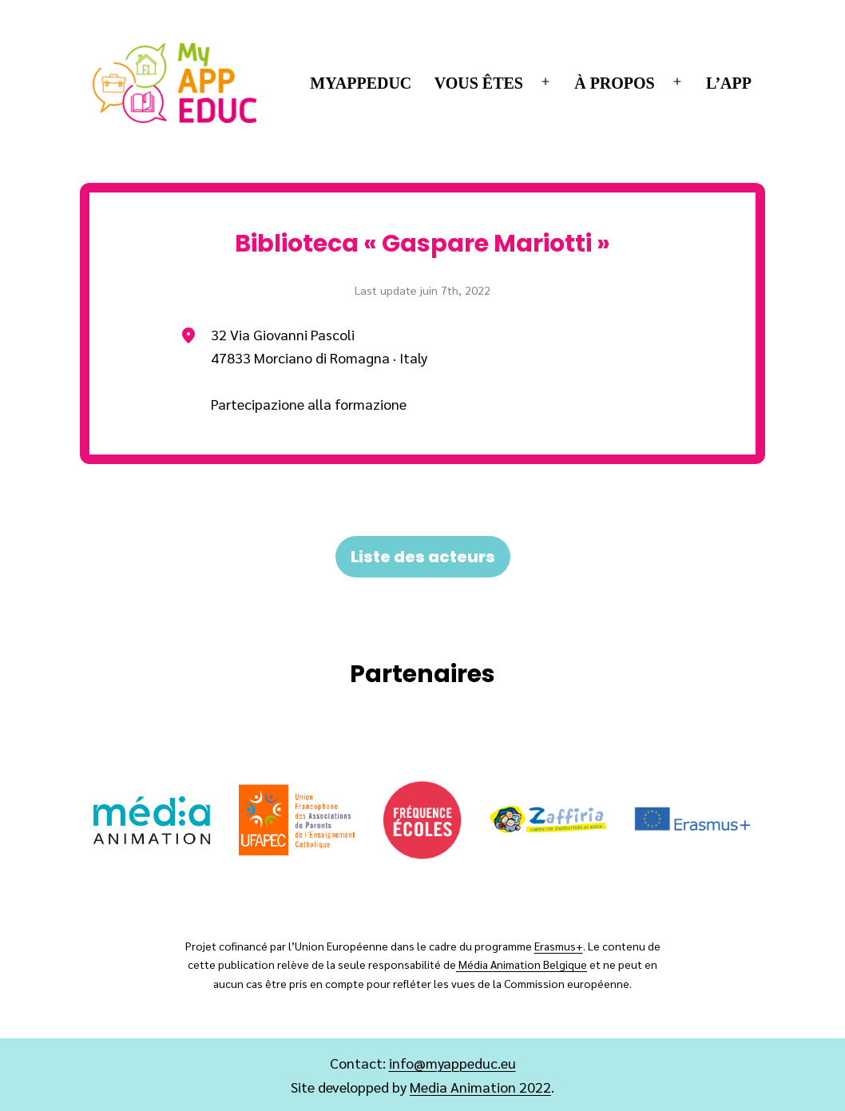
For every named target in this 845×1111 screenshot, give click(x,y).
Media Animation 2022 (480, 1086)
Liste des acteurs (423, 557)
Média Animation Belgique (521, 964)
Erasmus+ (558, 945)
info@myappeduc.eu (452, 1062)
